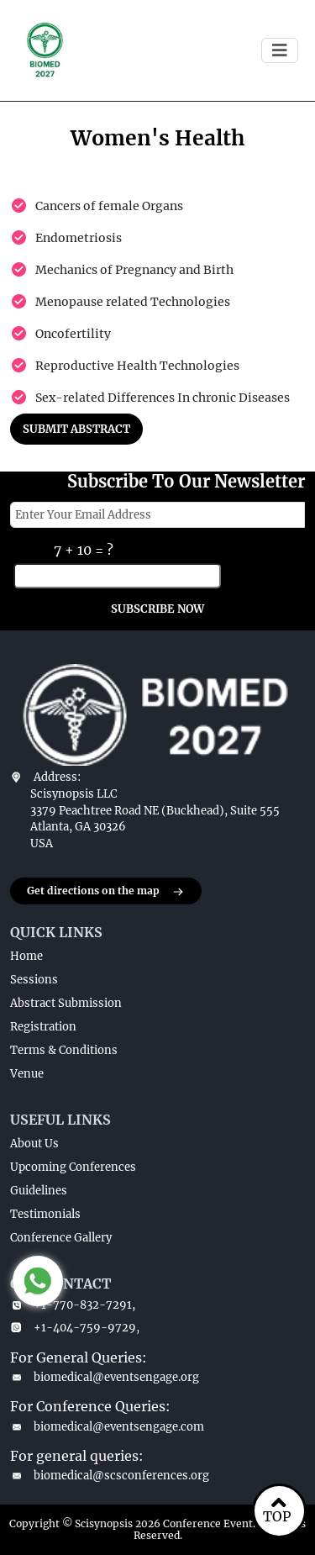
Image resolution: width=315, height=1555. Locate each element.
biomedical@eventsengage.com (107, 1427)
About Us (34, 1143)
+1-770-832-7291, (72, 1305)
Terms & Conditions (64, 1050)
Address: (57, 777)
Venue (27, 1074)
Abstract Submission (66, 1003)
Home (26, 956)
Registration (43, 1027)
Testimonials (45, 1214)
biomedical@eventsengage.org (104, 1377)
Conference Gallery (61, 1238)
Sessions (34, 980)
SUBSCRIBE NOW (157, 609)
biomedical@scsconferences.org (109, 1475)
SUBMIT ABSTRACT (76, 429)
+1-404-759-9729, (74, 1327)
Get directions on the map (106, 892)
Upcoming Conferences (73, 1167)
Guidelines (38, 1190)
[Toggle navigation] (279, 50)
